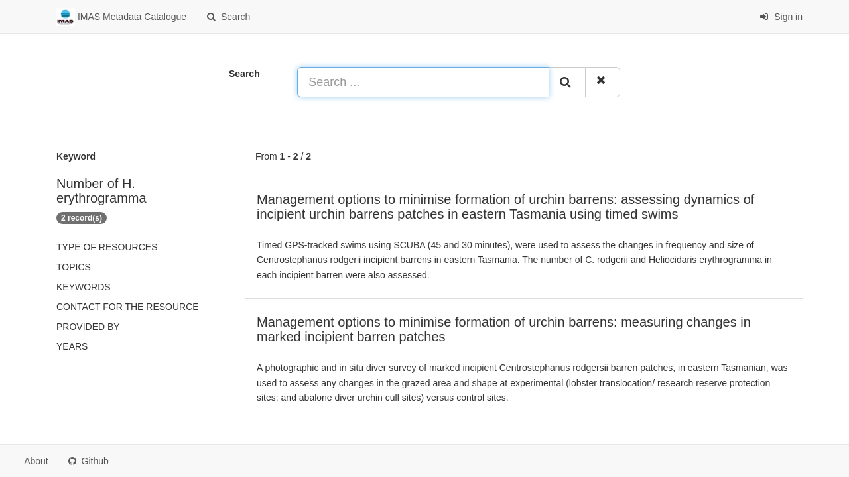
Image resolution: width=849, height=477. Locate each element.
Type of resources (106, 247)
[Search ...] (423, 82)
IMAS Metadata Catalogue (121, 17)
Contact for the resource (127, 306)
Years (72, 346)
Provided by (88, 326)
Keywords (83, 287)
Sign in (781, 16)
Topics (73, 267)
